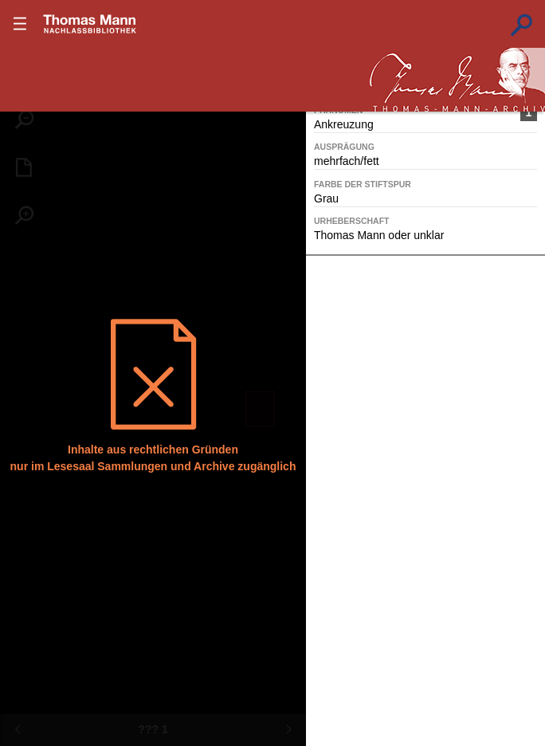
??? (90, 24)
